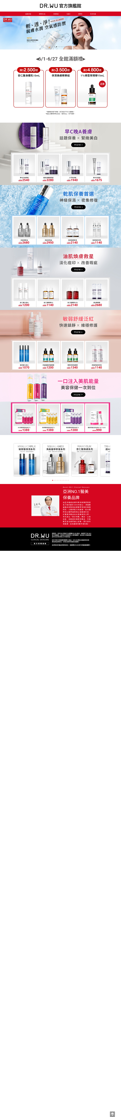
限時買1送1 (42, 14)
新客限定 (56, 14)
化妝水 (68, 14)
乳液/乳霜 (93, 14)
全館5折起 (28, 14)
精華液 (80, 14)
